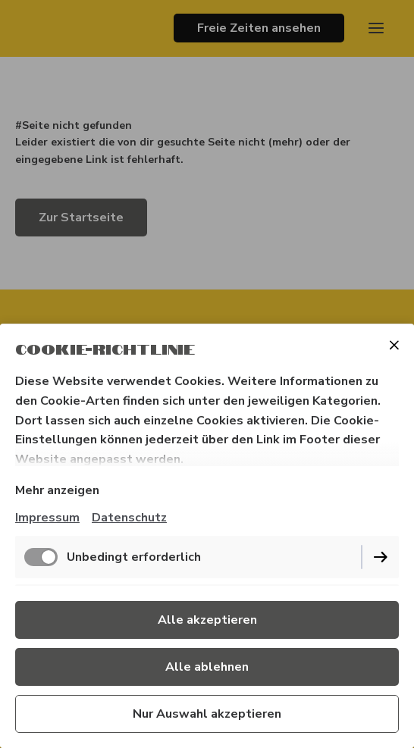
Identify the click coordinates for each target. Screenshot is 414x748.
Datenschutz (129, 517)
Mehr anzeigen (57, 490)
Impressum (47, 517)
